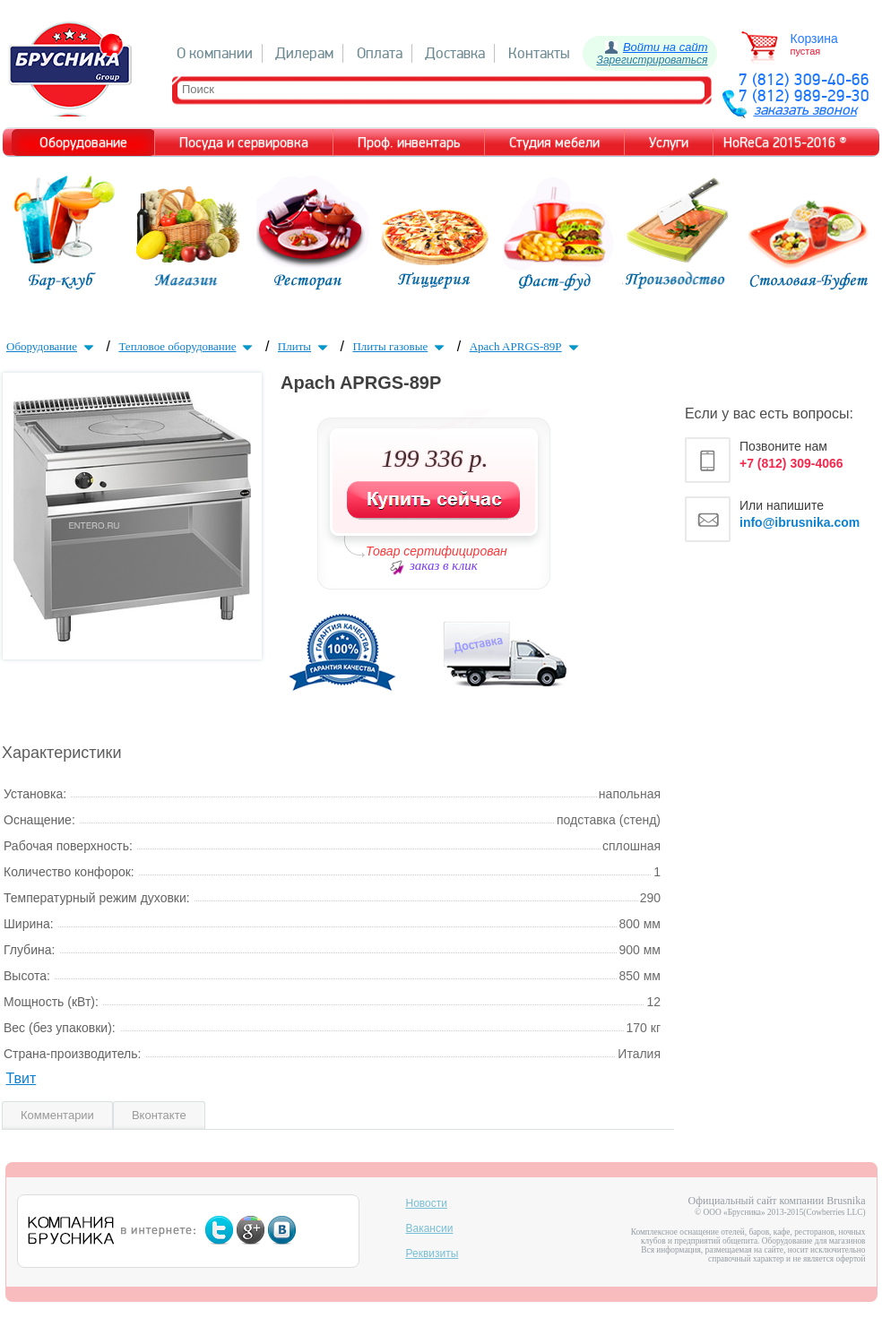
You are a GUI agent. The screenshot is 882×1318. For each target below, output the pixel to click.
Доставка (455, 53)
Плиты (305, 346)
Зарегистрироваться (652, 60)
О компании (215, 53)
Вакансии (430, 1228)
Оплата (379, 53)
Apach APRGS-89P (526, 346)
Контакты (539, 53)
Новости (426, 1203)
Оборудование (52, 346)
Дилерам (304, 53)
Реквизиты (432, 1253)
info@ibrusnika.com (799, 522)
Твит (20, 1078)
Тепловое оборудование (187, 346)
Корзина (814, 38)
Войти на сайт (665, 47)
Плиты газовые (400, 346)
